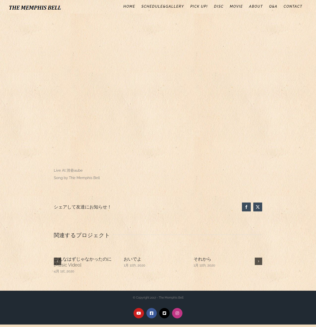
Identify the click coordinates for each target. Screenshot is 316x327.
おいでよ (132, 259)
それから (202, 259)
